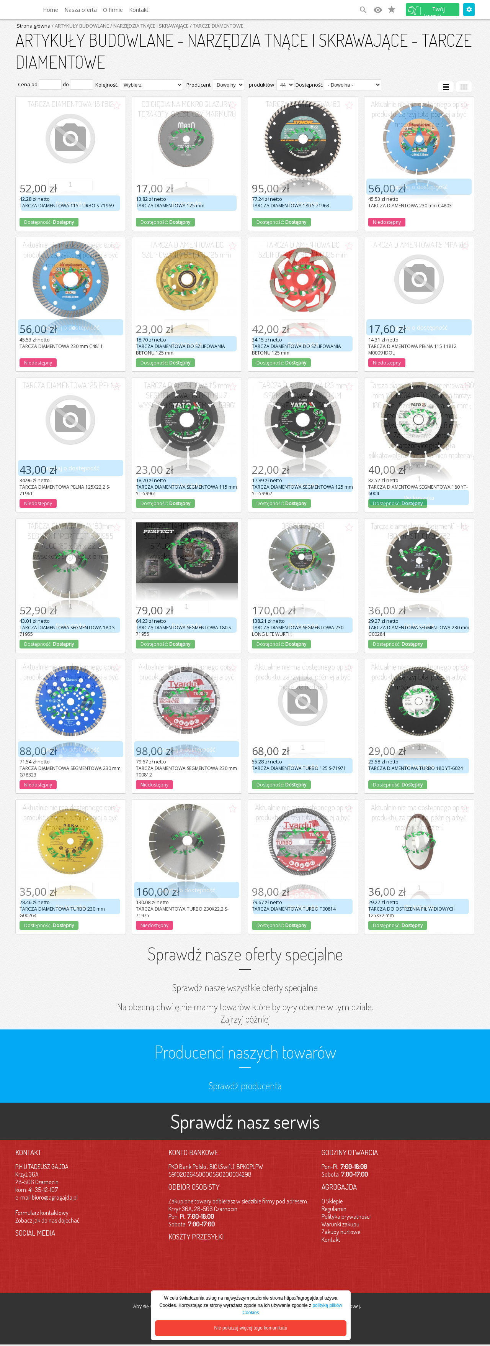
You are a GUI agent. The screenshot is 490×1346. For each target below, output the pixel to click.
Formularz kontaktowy (42, 1212)
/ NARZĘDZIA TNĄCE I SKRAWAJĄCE (149, 25)
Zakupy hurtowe (341, 1232)
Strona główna (34, 25)
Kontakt (139, 9)
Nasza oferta (80, 9)
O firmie (113, 9)
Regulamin (334, 1209)
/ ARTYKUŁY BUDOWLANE (80, 25)
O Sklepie (332, 1201)
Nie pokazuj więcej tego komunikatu (250, 1328)
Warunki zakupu (340, 1224)
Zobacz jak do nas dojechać (47, 1220)
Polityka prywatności (346, 1216)
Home (50, 9)
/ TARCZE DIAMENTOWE (216, 25)
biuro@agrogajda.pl (55, 1197)
